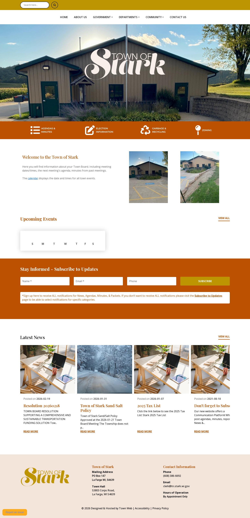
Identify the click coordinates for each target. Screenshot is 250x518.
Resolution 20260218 (41, 405)
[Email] (98, 281)
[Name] (45, 281)
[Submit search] (54, 5)
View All (224, 218)
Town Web (125, 508)
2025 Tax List (148, 405)
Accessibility (142, 508)
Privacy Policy (160, 508)
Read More (30, 431)
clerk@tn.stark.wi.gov (176, 486)
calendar (33, 178)
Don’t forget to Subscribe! (216, 405)
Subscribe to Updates (208, 296)
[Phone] (151, 281)
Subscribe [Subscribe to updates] (205, 281)
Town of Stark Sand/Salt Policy (101, 408)
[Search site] (34, 5)
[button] (105, 17)
